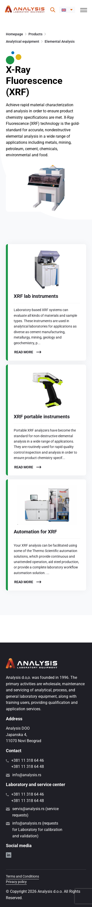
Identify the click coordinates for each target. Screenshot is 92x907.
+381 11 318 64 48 (27, 766)
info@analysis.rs (26, 775)
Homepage (14, 34)
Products (35, 34)
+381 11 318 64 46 (27, 760)
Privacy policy (16, 882)
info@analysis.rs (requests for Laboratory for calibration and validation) (37, 829)
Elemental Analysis (60, 41)
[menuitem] (67, 10)
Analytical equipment (22, 41)
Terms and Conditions (22, 876)
